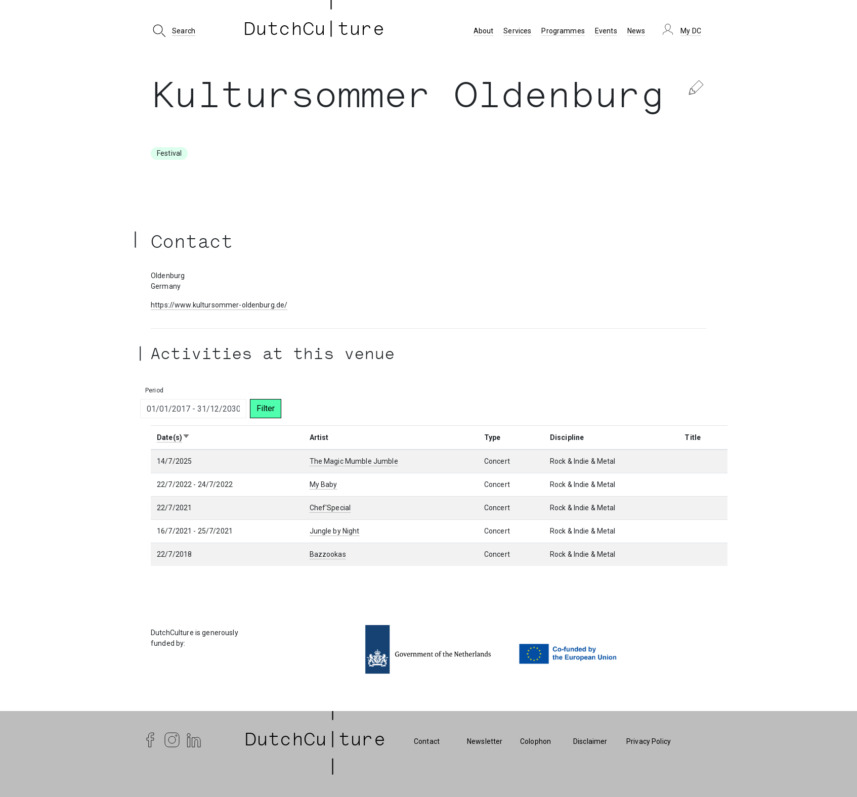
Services (517, 31)
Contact (427, 741)
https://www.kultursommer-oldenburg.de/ (219, 305)
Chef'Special (330, 508)
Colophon (535, 741)
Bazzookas (328, 554)
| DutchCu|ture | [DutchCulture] (315, 741)
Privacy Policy (648, 741)
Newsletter (484, 741)
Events (606, 31)
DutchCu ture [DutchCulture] (314, 31)
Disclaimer (590, 741)
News (636, 31)
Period (154, 390)
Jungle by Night (335, 531)
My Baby (323, 484)
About (484, 31)
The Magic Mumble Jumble (354, 461)
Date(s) (173, 437)
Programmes (562, 31)
